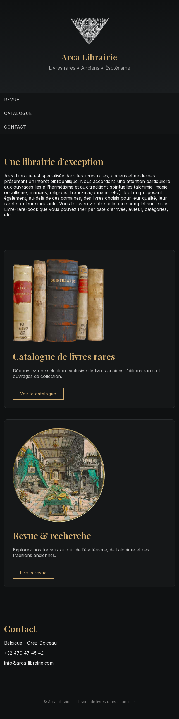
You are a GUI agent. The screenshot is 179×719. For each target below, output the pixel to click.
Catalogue (18, 113)
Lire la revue (33, 572)
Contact (15, 127)
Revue (11, 99)
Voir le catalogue (38, 393)
